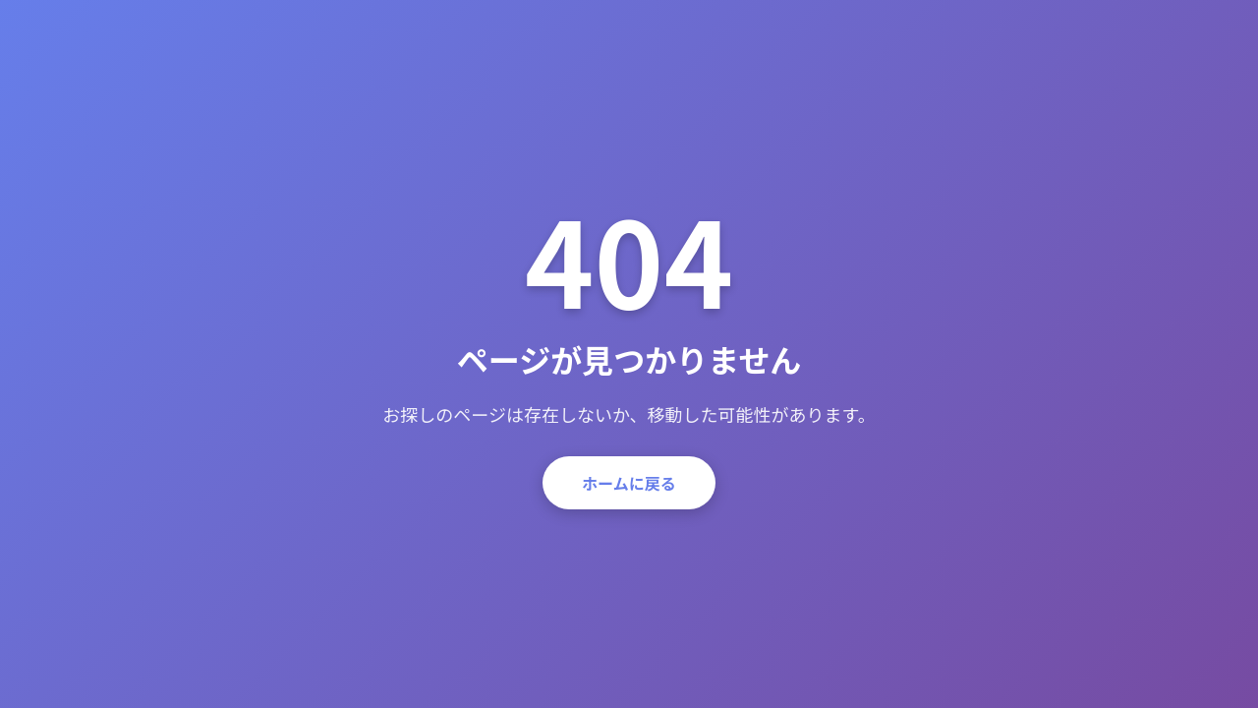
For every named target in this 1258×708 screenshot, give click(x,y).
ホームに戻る (629, 483)
